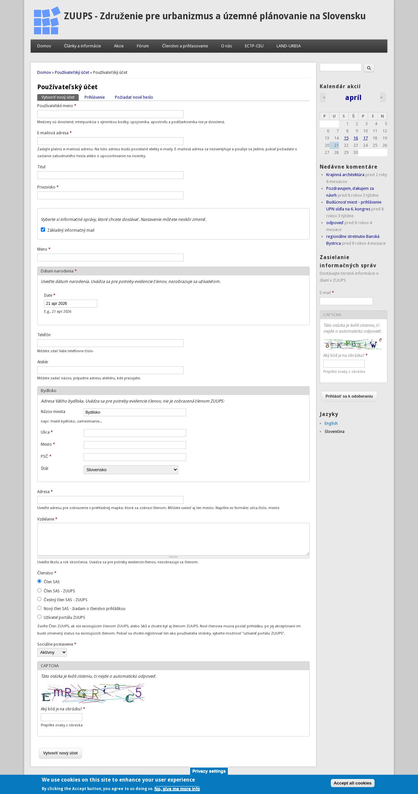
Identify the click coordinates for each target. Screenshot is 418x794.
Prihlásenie (95, 97)
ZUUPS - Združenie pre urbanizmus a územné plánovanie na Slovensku (215, 16)
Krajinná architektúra (345, 174)
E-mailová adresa (54, 133)
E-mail (327, 292)
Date (50, 295)
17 (365, 138)
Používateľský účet (72, 72)
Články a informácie (82, 45)
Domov (44, 45)
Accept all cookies (353, 785)
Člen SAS (52, 582)
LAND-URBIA (289, 45)
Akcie (119, 45)
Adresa (45, 491)
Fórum (143, 45)
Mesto (48, 444)
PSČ (46, 456)
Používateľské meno (57, 106)
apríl (353, 97)
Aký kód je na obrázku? (63, 709)
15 (346, 138)
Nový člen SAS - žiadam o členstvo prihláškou (84, 608)
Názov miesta (53, 411)
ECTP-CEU (254, 45)
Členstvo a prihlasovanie (185, 45)
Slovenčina (335, 431)
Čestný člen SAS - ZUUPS (66, 600)
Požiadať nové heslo (134, 97)
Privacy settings (209, 772)
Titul (41, 167)
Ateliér (42, 362)
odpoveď (335, 222)
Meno (44, 249)
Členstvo (46, 573)
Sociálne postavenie (56, 644)
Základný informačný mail (70, 230)
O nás (226, 45)
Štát (44, 468)
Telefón (44, 335)
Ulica (47, 432)
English (331, 423)
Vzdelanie (47, 519)
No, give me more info (177, 790)
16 (355, 138)
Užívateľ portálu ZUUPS (65, 617)
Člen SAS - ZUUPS (59, 591)
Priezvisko (48, 187)
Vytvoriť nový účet (60, 97)
